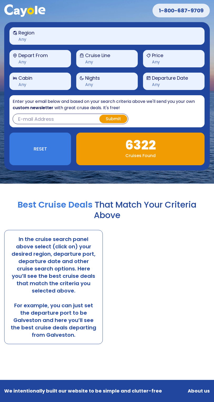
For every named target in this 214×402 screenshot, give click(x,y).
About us (199, 391)
